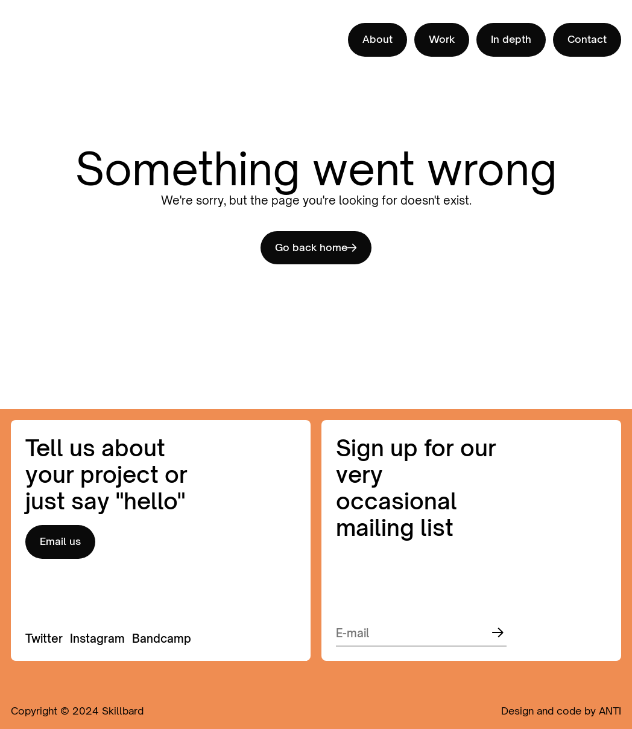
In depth (511, 39)
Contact (587, 39)
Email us (60, 541)
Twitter (44, 638)
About (377, 39)
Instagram (97, 638)
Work (442, 39)
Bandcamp (161, 638)
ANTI (610, 711)
